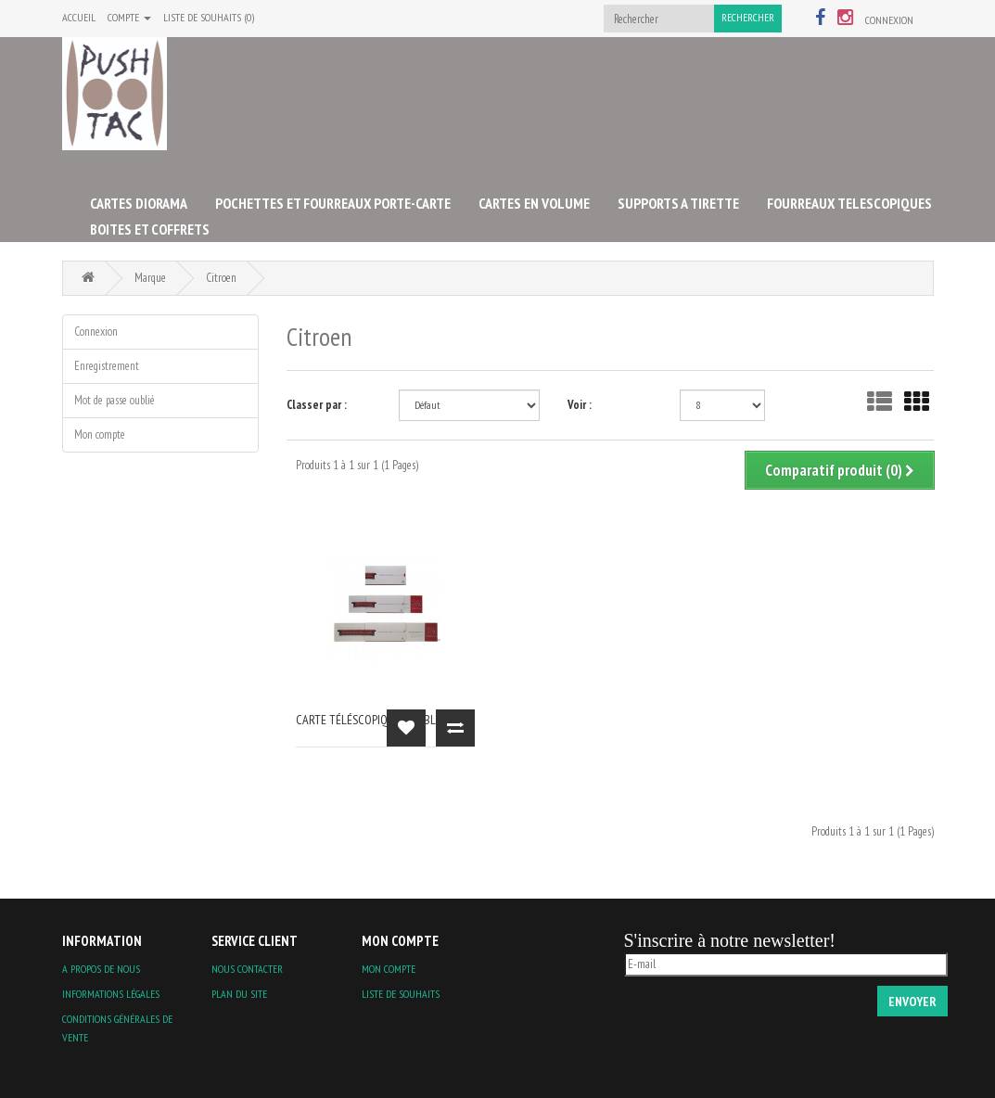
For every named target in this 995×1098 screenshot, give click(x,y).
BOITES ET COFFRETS (150, 229)
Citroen (221, 278)
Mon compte (99, 434)
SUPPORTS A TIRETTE (678, 203)
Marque (150, 278)
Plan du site (239, 994)
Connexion (889, 20)
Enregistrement (106, 366)
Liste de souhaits (401, 994)
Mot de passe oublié (114, 400)
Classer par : (317, 405)
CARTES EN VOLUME (534, 203)
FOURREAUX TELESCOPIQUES (849, 203)
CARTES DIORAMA (138, 203)
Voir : (580, 405)
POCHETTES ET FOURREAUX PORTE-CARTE (333, 203)
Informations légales (110, 994)
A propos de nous (101, 969)
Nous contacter (247, 969)
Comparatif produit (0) (839, 470)
